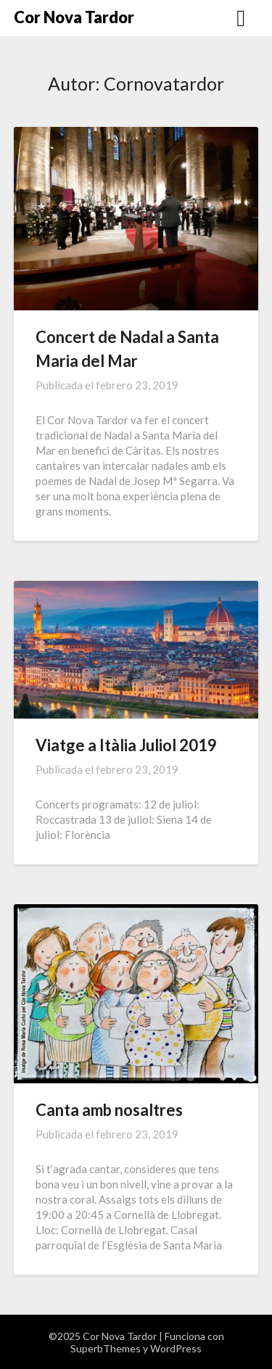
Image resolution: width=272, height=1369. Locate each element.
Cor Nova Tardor (74, 17)
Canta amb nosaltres (109, 1110)
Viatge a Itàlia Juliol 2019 (126, 745)
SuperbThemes (105, 1348)
